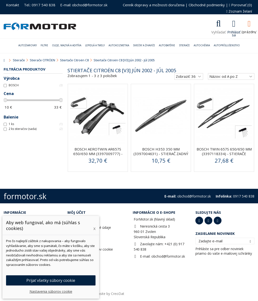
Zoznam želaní (239, 11)
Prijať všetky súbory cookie (50, 280)
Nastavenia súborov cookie (50, 291)
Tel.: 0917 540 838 (39, 4)
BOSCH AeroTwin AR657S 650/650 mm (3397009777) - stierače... (98, 154)
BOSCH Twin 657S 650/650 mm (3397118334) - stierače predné (224, 154)
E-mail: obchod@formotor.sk (83, 4)
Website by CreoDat (108, 293)
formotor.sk (25, 196)
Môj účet (76, 212)
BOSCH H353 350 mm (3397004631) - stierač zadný (160, 151)
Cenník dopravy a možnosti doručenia (153, 4)
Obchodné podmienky (207, 4)
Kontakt (12, 4)
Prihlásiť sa (233, 33)
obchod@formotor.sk (168, 256)
